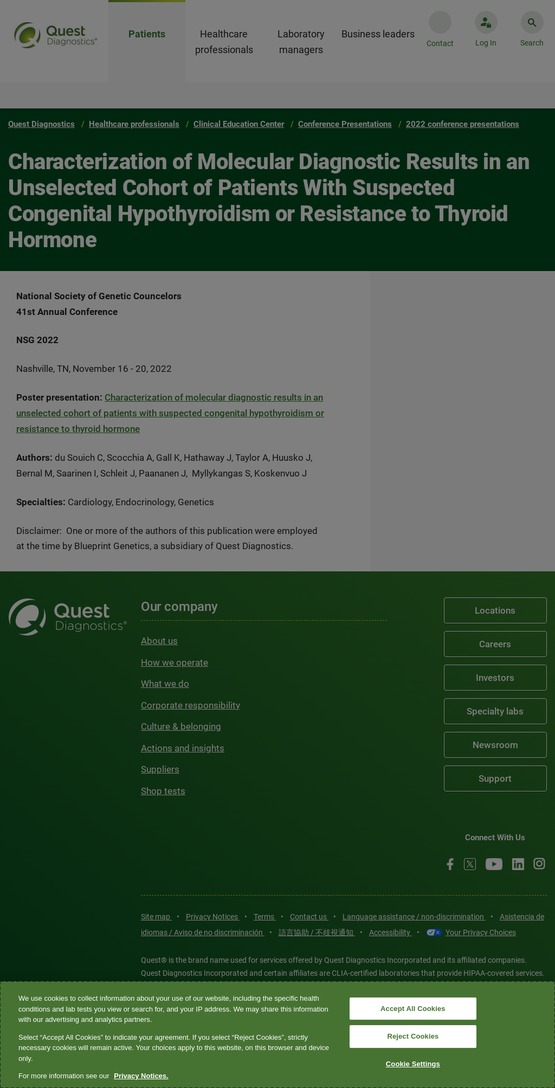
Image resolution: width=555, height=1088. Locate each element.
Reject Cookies (412, 1036)
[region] (277, 1034)
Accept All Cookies (413, 1009)
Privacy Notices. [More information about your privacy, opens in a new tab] (141, 1076)
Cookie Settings (413, 1064)
